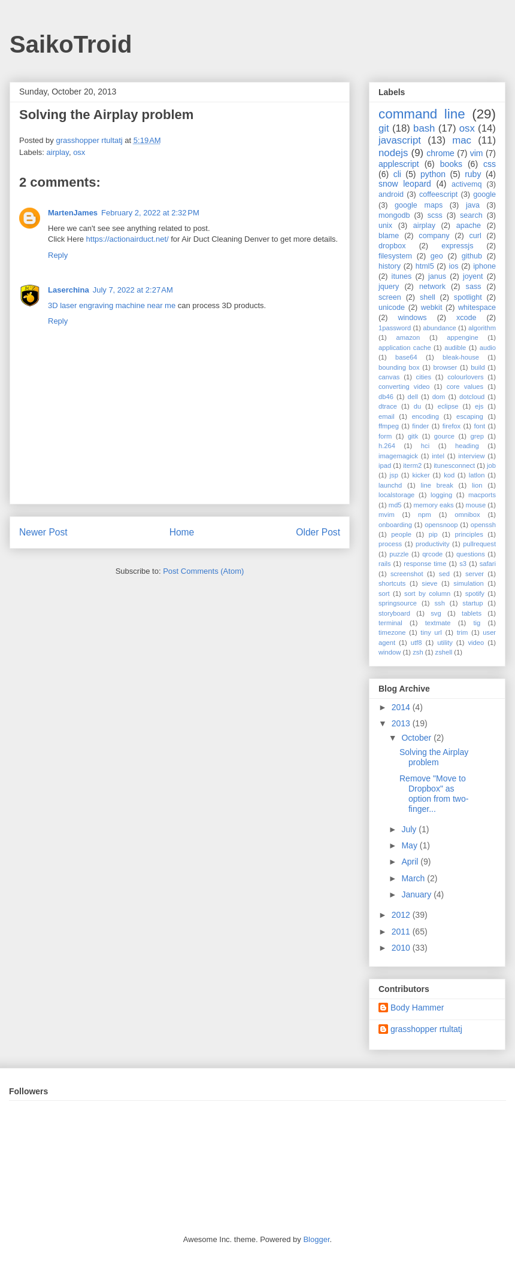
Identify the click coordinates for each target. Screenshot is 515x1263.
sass (473, 286)
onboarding (395, 524)
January (417, 894)
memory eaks (434, 505)
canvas (388, 377)
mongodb (394, 215)
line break (437, 485)
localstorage (396, 494)
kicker (420, 475)
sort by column (427, 593)
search (471, 215)
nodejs (393, 153)
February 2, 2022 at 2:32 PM (150, 212)
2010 (402, 947)
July (410, 829)
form (385, 436)
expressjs (457, 246)
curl (475, 236)
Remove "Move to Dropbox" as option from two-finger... (433, 793)
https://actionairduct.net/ (127, 239)
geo (437, 256)
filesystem (395, 256)
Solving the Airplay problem (433, 757)
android (391, 194)
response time (425, 563)
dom (439, 396)
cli (397, 174)
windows (412, 318)
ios (453, 266)
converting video (404, 386)
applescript (398, 164)
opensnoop (441, 524)
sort (384, 593)
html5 (425, 266)
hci (425, 445)
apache (468, 225)
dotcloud (471, 396)
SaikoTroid (71, 44)
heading (467, 445)
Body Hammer (417, 1007)
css (489, 164)
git (383, 128)
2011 (402, 931)
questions (470, 554)
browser (446, 367)
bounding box (399, 367)
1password (394, 327)
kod (449, 475)
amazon (408, 337)
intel (438, 455)
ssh (439, 603)
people (401, 534)
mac (461, 140)
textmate (438, 622)
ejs (479, 406)
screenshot (406, 573)
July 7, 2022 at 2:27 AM (133, 289)
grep (477, 436)
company (434, 236)
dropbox (392, 246)
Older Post (318, 532)
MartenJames (73, 212)
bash (424, 128)
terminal (390, 622)
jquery (388, 286)
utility (445, 642)
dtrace (387, 406)
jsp (394, 475)
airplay (58, 152)
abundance (439, 327)
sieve (429, 583)
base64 (406, 357)
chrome (440, 153)
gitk (413, 436)
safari (488, 563)
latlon (477, 475)
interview (471, 455)
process (390, 543)
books (451, 164)
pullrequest (479, 543)
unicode (391, 307)
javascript (399, 140)
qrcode (432, 554)
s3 (462, 563)
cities (424, 377)
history (389, 266)
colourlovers (465, 377)
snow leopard (404, 183)
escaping (469, 416)
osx (79, 152)
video (476, 642)
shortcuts (391, 583)
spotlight (468, 297)
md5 (395, 505)
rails (384, 563)
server (474, 573)
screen (389, 297)
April (410, 861)
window (389, 652)
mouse (476, 505)
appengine (462, 337)
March (414, 878)
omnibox (467, 514)
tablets (471, 613)
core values (465, 386)
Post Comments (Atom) (203, 571)
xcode (466, 318)
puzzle (398, 554)
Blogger (316, 1239)
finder (420, 426)
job (491, 465)
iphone (484, 266)
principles (469, 534)
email (386, 416)
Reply (58, 255)
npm (424, 514)
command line (421, 113)
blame (388, 236)
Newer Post (43, 532)
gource (444, 436)
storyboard (394, 613)
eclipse (448, 406)
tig (476, 622)
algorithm (482, 327)
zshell (444, 652)
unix (385, 225)
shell (427, 297)
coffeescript (438, 194)
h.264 (386, 445)
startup (472, 603)
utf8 (416, 642)
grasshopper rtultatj (426, 1029)
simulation (468, 583)
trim (462, 632)
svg (436, 613)
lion (477, 485)
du (417, 406)
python (433, 174)
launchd (390, 485)
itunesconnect (454, 465)
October (417, 737)
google (484, 194)
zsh (418, 652)
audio (488, 347)
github (472, 256)
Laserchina (68, 289)
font (479, 426)
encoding (425, 416)
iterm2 (412, 465)
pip (433, 534)
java (473, 205)
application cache (404, 347)
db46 (385, 396)
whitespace (477, 307)
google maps (419, 205)
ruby (473, 174)
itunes (402, 276)
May (410, 845)
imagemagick (398, 455)
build (478, 367)
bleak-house (461, 357)
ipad (384, 465)
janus (437, 276)
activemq (466, 184)
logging (441, 494)
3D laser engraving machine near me (111, 305)
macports (482, 494)
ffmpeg (388, 426)
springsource (397, 603)
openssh (483, 524)
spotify (474, 593)
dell (413, 396)
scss (435, 215)
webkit (432, 307)
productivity (433, 543)
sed (444, 573)
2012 (402, 915)
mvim (386, 514)
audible (455, 347)
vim (476, 153)
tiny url (430, 632)
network (432, 286)
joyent (473, 276)
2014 (402, 707)
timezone (391, 632)
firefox (452, 426)
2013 (402, 723)
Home (182, 532)
